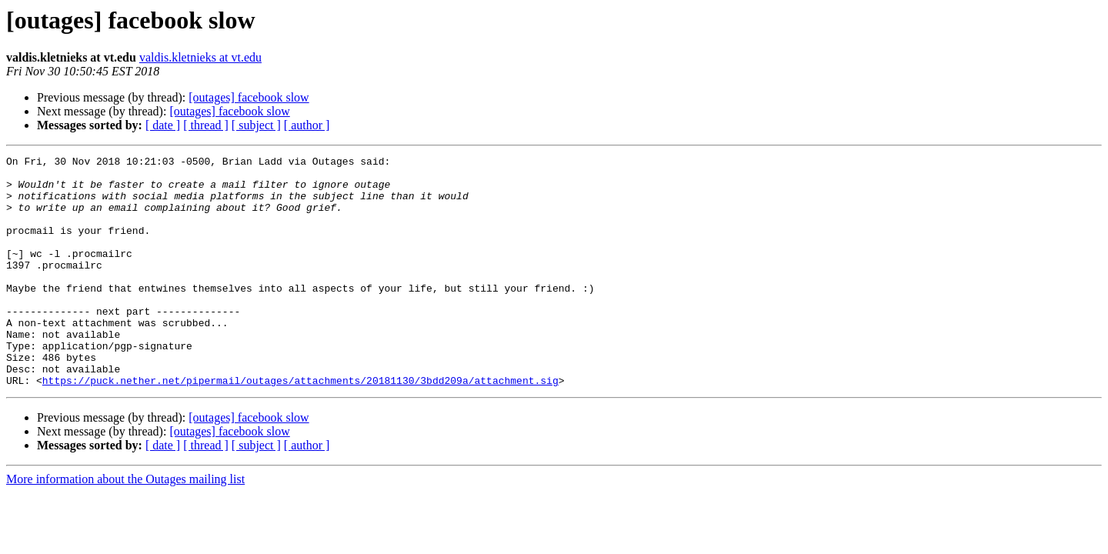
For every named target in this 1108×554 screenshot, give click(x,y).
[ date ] (162, 125)
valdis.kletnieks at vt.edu (200, 57)
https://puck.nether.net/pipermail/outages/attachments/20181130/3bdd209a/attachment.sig (300, 426)
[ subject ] (256, 125)
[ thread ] (206, 125)
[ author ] (307, 125)
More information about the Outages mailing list (125, 525)
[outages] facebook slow (249, 97)
